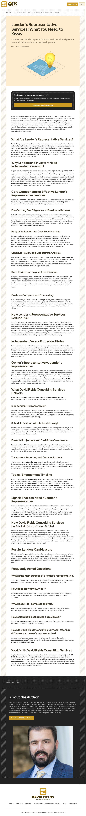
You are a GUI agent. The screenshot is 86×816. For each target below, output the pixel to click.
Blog (64, 803)
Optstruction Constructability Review (47, 803)
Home (11, 803)
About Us (19, 803)
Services (28, 803)
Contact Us (73, 803)
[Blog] (8, 12)
